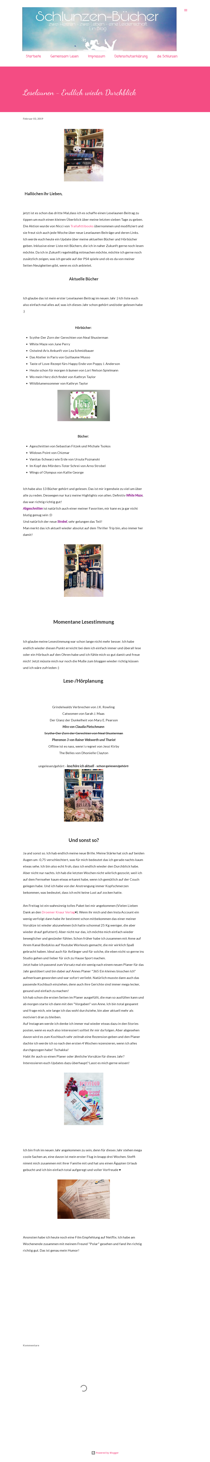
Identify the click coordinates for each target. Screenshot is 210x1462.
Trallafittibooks (82, 226)
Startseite (33, 56)
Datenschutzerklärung (131, 56)
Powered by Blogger (105, 1452)
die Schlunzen (167, 56)
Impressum (96, 56)
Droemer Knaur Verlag (58, 912)
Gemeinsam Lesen (64, 56)
